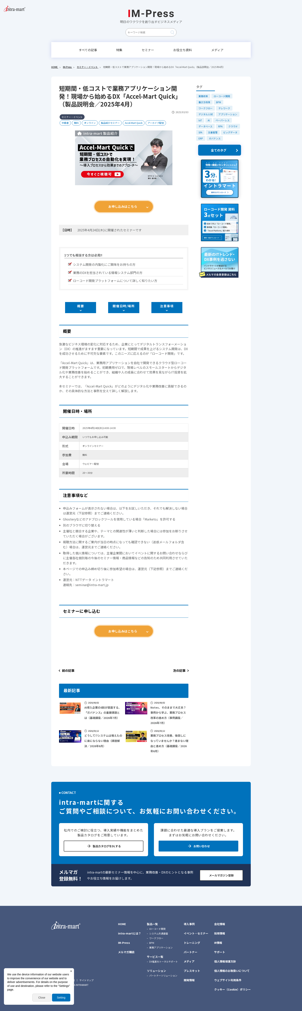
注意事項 (167, 306)
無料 (76, 122)
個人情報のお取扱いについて (232, 971)
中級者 (65, 122)
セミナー (148, 50)
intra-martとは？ (129, 933)
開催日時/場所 (124, 306)
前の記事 (68, 670)
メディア (217, 50)
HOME (122, 924)
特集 (119, 50)
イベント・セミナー (196, 933)
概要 (80, 306)
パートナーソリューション (163, 975)
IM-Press (124, 943)
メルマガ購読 (126, 952)
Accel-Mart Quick (133, 122)
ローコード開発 (222, 96)
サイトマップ (86, 980)
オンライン (90, 122)
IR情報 (218, 943)
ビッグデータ (230, 132)
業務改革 (203, 96)
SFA (200, 132)
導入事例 (189, 924)
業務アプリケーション (161, 947)
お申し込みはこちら (122, 206)
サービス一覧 (155, 957)
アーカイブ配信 (156, 122)
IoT (200, 120)
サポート (219, 952)
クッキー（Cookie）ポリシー (232, 989)
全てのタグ (218, 150)
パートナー (190, 952)
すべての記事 (88, 50)
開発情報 (189, 980)
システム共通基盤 (158, 933)
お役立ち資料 (182, 50)
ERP (201, 138)
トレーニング (192, 943)
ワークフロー (206, 108)
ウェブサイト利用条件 (227, 980)
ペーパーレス (222, 120)
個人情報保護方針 (225, 961)
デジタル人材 (206, 114)
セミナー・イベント (72, 117)
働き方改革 (204, 102)
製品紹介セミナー (110, 122)
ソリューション (156, 971)
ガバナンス (215, 138)
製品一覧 (152, 924)
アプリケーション (227, 114)
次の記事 (179, 670)
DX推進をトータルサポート (163, 961)
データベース (205, 126)
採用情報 (219, 933)
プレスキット (192, 971)
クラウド (233, 126)
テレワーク (224, 108)
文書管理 (212, 132)
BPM (218, 102)
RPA (220, 126)
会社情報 (219, 924)
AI (209, 120)
